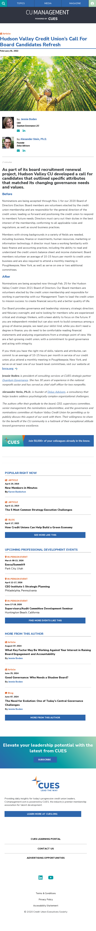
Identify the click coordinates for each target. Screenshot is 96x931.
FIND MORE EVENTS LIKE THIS (45, 620)
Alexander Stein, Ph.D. (33, 139)
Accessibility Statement (45, 905)
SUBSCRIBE (44, 759)
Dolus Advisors (56, 392)
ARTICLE (48, 484)
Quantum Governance (15, 380)
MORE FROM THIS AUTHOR (45, 717)
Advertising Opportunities (46, 858)
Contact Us (46, 848)
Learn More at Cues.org (42, 814)
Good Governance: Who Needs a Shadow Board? (36, 677)
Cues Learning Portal (46, 839)
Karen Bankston (17, 491)
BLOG (48, 523)
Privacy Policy (46, 899)
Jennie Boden (28, 119)
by (6, 491)
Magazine (75, 3)
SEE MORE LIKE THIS (45, 535)
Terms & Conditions (46, 893)
